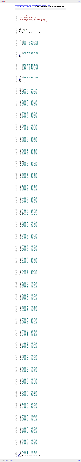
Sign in (79, 1)
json (79, 460)
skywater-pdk (25, 5)
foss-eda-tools (18, 5)
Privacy (9, 460)
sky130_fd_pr (35, 5)
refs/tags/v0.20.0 (42, 5)
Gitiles (6, 460)
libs (30, 5)
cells (49, 5)
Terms (12, 460)
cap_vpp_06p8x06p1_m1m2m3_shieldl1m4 (24, 6)
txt (76, 460)
